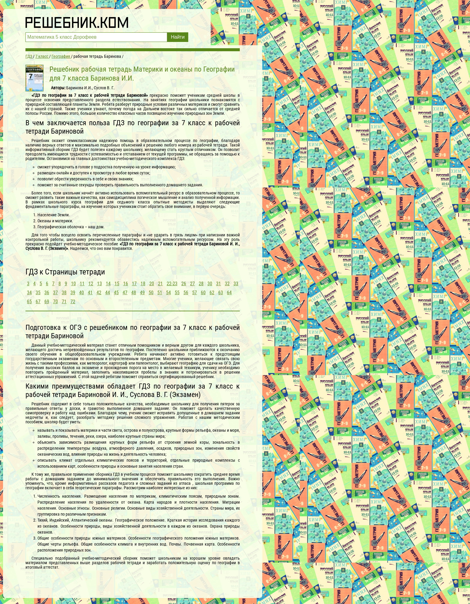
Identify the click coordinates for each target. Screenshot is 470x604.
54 (168, 292)
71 (64, 301)
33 (236, 283)
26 (183, 283)
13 (99, 283)
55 (177, 292)
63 (220, 292)
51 (159, 292)
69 (46, 301)
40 (81, 292)
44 (107, 292)
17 (134, 283)
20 (151, 283)
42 (99, 292)
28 (201, 283)
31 (218, 283)
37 (55, 292)
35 (38, 292)
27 (192, 283)
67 (38, 301)
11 (82, 283)
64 (229, 292)
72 (72, 301)
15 (117, 283)
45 (116, 292)
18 (143, 283)
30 (209, 283)
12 (90, 283)
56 (185, 292)
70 (55, 301)
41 (90, 292)
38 (64, 292)
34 (29, 292)
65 (29, 301)
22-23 (172, 283)
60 (203, 292)
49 (142, 292)
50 (151, 292)
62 (212, 292)
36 (46, 292)
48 (133, 292)
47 (125, 292)
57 (194, 292)
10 (73, 283)
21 (160, 283)
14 (108, 283)
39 (72, 292)
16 (125, 283)
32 (227, 283)
